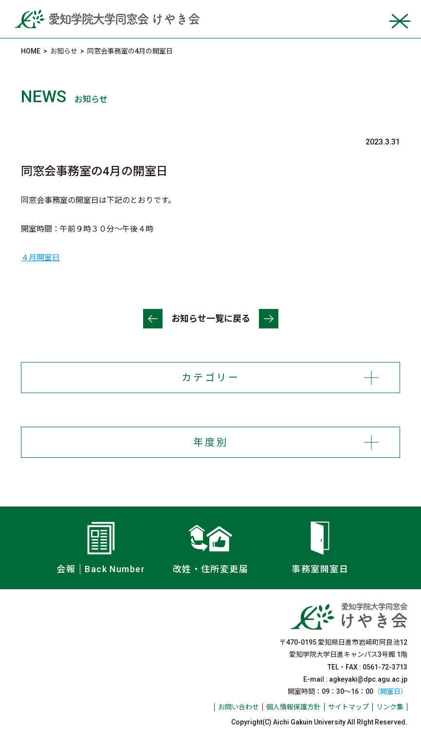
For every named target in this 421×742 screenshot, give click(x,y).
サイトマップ (348, 707)
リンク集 (389, 707)
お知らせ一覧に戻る (210, 318)
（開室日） (390, 691)
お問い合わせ (238, 707)
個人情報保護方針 (293, 707)
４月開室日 (40, 257)
